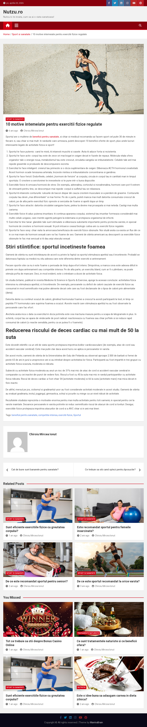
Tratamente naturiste (88, 633)
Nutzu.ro (13, 12)
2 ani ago (83, 535)
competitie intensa (47, 415)
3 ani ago (83, 586)
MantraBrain (96, 722)
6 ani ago (12, 130)
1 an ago (12, 535)
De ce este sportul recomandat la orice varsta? (108, 581)
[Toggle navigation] (16, 25)
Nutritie (82, 687)
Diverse (10, 633)
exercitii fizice (65, 415)
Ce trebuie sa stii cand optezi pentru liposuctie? (110, 469)
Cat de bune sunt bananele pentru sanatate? (35, 469)
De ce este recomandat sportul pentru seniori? (37, 581)
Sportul (77, 415)
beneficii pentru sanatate (45, 136)
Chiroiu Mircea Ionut (32, 130)
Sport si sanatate (15, 119)
